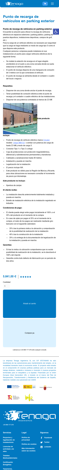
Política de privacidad (26, 439)
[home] (14, 4)
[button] (56, 32)
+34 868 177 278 (8, 425)
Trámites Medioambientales (10, 457)
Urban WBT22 (19, 143)
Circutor (46, 140)
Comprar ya (29, 333)
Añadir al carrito (29, 304)
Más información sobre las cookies (28, 450)
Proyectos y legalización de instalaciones (9, 440)
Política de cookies (29, 444)
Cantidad (6, 282)
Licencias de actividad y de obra (8, 449)
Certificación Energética (8, 464)
